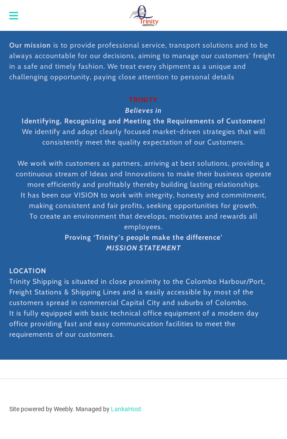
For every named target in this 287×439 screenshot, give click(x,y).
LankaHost (126, 409)
